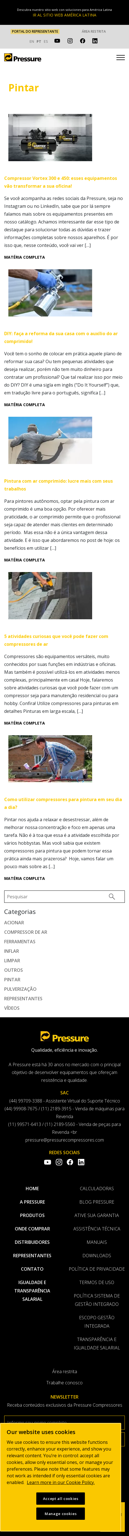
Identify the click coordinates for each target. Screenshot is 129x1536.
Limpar (12, 961)
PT (39, 41)
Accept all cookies (60, 1498)
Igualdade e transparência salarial (32, 1290)
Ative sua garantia (97, 1215)
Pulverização (20, 989)
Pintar (12, 980)
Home (32, 1188)
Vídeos (12, 1008)
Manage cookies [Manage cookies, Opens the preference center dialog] (61, 1513)
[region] (60, 1477)
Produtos (32, 1215)
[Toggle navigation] (120, 58)
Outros (13, 970)
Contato (32, 1269)
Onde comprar (32, 1229)
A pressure (32, 1202)
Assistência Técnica (96, 1229)
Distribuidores (32, 1242)
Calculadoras (97, 1188)
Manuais (97, 1242)
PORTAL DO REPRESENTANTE (35, 31)
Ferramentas (19, 942)
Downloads (96, 1255)
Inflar (11, 951)
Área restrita (94, 31)
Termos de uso (96, 1282)
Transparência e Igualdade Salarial (97, 1343)
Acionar (14, 923)
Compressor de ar (25, 932)
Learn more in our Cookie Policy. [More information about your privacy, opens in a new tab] (61, 1482)
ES (46, 41)
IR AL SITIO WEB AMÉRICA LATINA (64, 15)
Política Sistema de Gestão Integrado (97, 1300)
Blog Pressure (96, 1202)
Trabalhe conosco (64, 1383)
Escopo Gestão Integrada (96, 1321)
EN (32, 41)
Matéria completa (24, 257)
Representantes (23, 999)
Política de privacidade (97, 1269)
